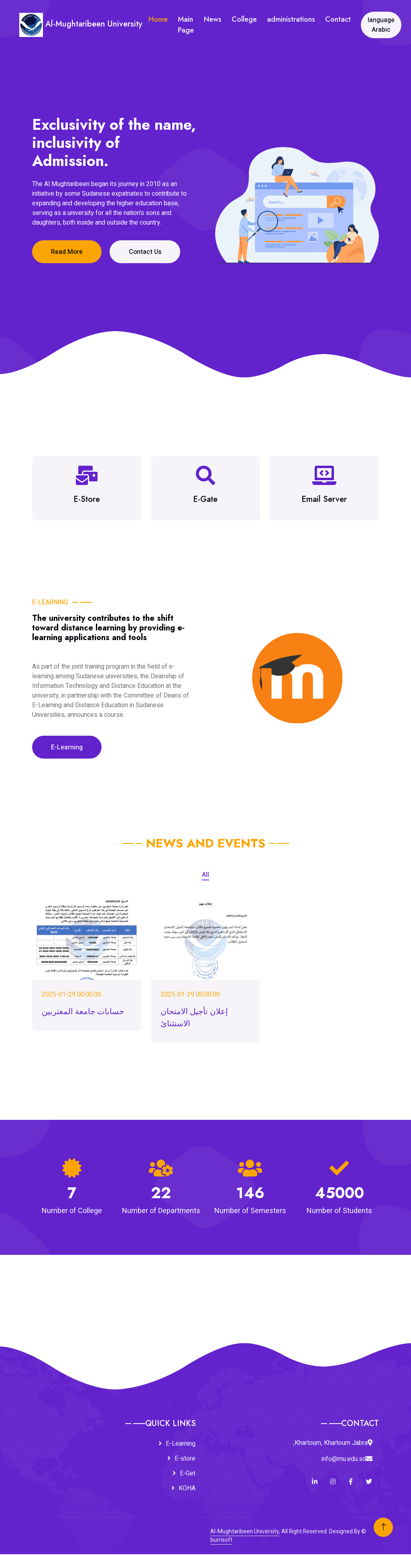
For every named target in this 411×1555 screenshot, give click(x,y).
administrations (291, 19)
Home (158, 19)
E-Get (187, 1474)
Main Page (186, 24)
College (244, 19)
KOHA (187, 1489)
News (213, 19)
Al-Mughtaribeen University (244, 1532)
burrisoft (221, 1541)
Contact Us (147, 252)
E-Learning (67, 748)
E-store (185, 1459)
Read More (67, 252)
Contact (338, 19)
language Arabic (381, 25)
